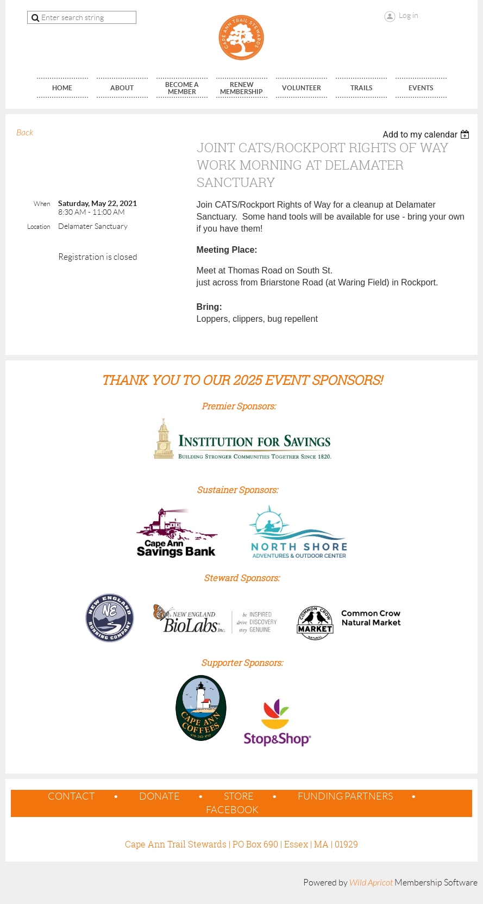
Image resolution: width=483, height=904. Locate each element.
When (42, 203)
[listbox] (427, 134)
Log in (408, 15)
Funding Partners (345, 796)
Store (239, 796)
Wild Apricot (371, 883)
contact (71, 796)
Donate (159, 796)
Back (24, 133)
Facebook (232, 810)
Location (38, 226)
